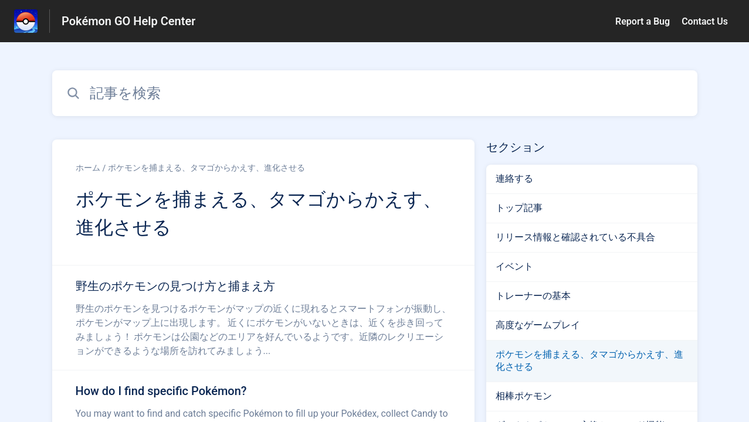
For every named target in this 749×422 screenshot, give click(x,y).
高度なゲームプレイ (538, 325)
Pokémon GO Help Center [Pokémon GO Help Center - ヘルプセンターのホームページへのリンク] (128, 21)
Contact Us (705, 21)
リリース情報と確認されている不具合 (575, 237)
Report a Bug (642, 21)
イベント (514, 266)
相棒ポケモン (524, 395)
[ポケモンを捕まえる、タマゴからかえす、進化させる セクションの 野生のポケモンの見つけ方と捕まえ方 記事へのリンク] (263, 317)
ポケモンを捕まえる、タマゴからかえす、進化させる (206, 167)
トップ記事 (519, 207)
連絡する (514, 178)
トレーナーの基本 (533, 295)
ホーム (88, 167)
